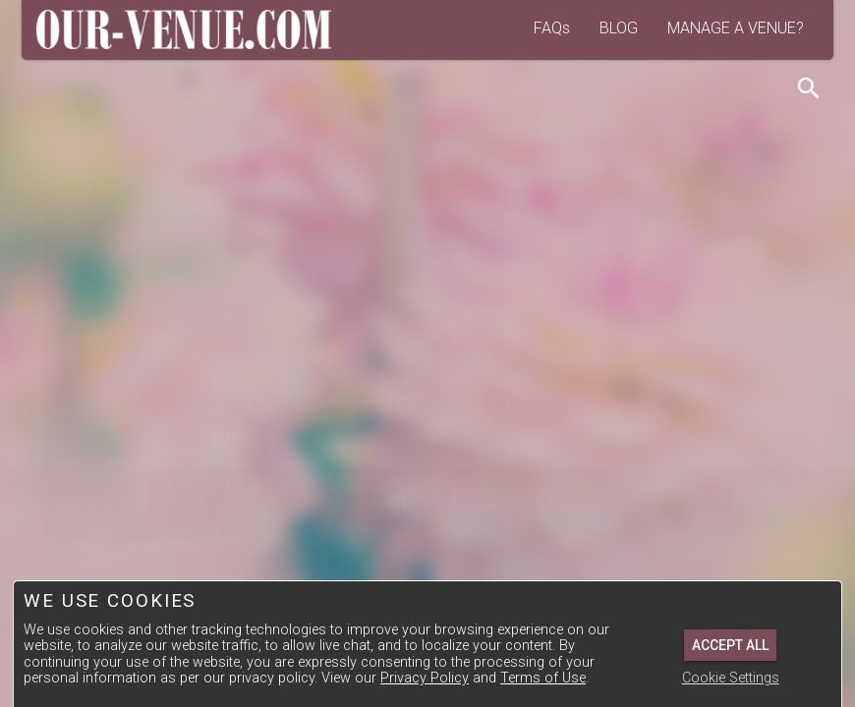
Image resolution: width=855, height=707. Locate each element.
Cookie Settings (730, 678)
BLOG (618, 28)
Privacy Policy (424, 678)
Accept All (730, 645)
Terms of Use (543, 678)
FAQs (552, 28)
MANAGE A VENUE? (735, 28)
